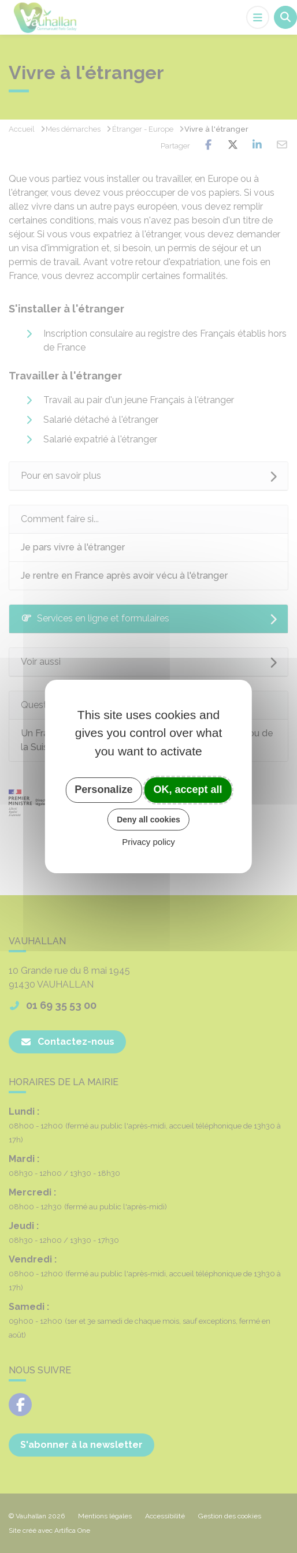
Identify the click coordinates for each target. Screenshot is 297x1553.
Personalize (103, 789)
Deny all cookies (148, 819)
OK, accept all (188, 789)
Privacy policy (148, 842)
